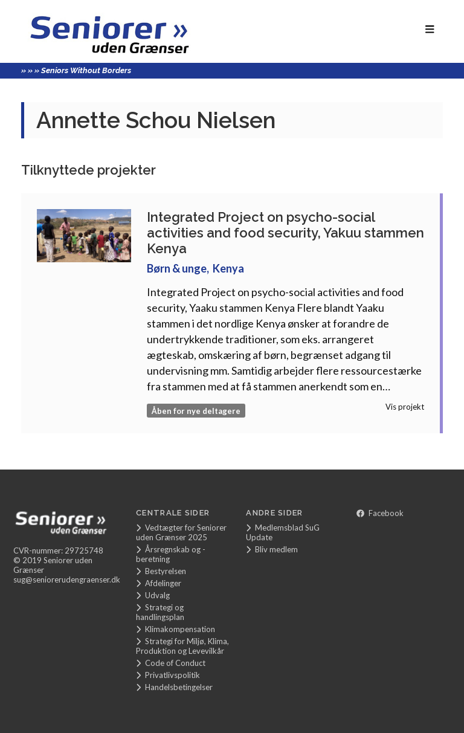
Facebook (380, 513)
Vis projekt (404, 407)
